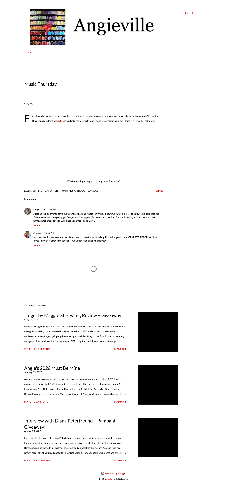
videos (94, 190)
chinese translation (45, 190)
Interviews (126, 52)
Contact (84, 52)
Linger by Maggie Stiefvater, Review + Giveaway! (73, 315)
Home (28, 52)
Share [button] (159, 190)
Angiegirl (37, 232)
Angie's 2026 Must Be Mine (52, 368)
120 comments (42, 460)
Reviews (104, 52)
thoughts (83, 190)
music (72, 190)
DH (60, 120)
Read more (120, 349)
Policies (64, 52)
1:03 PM (52, 209)
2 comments (41, 401)
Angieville (108, 479)
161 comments (42, 349)
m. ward (63, 190)
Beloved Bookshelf (155, 52)
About (45, 52)
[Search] (187, 13)
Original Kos (39, 209)
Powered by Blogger (113, 473)
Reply (36, 225)
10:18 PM (49, 232)
